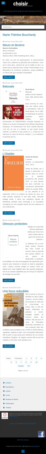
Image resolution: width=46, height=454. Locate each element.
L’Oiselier (8, 153)
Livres (8, 395)
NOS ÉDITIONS (27, 11)
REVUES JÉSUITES (29, 423)
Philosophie (10, 403)
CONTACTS (38, 11)
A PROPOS (16, 11)
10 (36, 362)
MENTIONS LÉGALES (23, 440)
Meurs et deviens (13, 45)
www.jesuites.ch (13, 416)
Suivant (21, 366)
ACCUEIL (7, 11)
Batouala (8, 86)
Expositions (10, 387)
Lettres (8, 391)
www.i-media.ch (35, 446)
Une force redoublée (16, 291)
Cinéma (8, 383)
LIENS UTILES (15, 423)
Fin (29, 366)
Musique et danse (12, 399)
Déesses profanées (15, 223)
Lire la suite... (9, 77)
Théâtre (8, 407)
